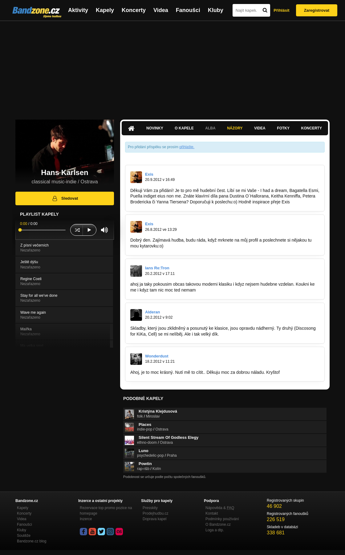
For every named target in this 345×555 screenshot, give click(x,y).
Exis (149, 174)
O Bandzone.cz (218, 524)
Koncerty (134, 10)
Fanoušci (188, 10)
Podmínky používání (222, 519)
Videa (160, 10)
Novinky (154, 128)
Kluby (215, 10)
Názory (234, 128)
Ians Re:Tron (157, 268)
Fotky (283, 128)
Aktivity (78, 10)
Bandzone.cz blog (31, 541)
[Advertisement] (172, 67)
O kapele (184, 128)
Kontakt (211, 513)
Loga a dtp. (214, 530)
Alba (210, 128)
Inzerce (86, 519)
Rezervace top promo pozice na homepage (106, 511)
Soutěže (23, 535)
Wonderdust (156, 356)
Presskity (150, 508)
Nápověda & (219, 508)
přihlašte (186, 147)
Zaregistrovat (316, 10)
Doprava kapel (154, 519)
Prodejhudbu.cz (155, 513)
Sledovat (64, 198)
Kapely (105, 10)
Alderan (152, 312)
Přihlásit (281, 10)
